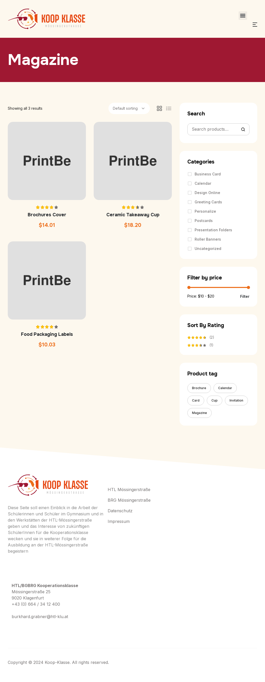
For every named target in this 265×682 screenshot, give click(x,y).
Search (242, 129)
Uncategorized (208, 248)
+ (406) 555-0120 (32, 629)
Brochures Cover (47, 215)
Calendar (203, 183)
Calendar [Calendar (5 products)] (225, 388)
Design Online (207, 192)
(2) (200, 338)
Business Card (208, 174)
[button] (243, 15)
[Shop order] (129, 108)
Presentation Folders (213, 230)
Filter (244, 296)
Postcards (204, 220)
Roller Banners (208, 239)
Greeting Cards (208, 202)
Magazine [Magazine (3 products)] (199, 413)
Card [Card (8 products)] (196, 400)
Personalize (205, 211)
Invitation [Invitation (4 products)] (236, 400)
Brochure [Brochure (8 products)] (199, 388)
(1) (200, 346)
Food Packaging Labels (47, 334)
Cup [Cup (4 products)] (214, 400)
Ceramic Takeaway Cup (132, 215)
